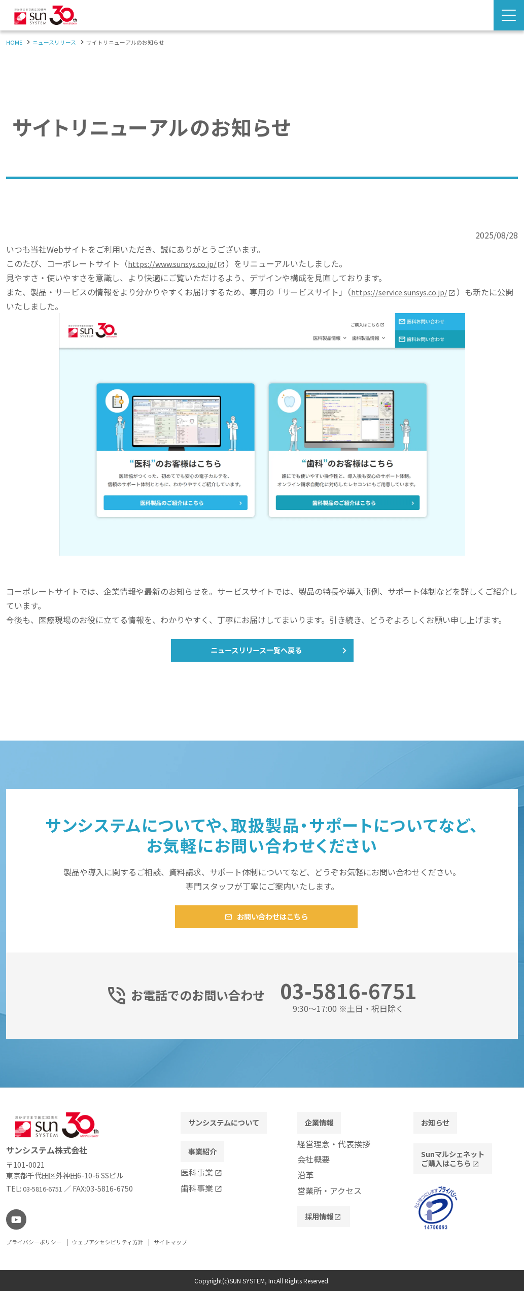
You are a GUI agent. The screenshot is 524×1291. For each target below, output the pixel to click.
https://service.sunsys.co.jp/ (403, 292)
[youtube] (15, 1221)
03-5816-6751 (46, 1191)
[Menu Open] (509, 15)
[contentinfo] (262, 1190)
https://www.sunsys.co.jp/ (177, 263)
